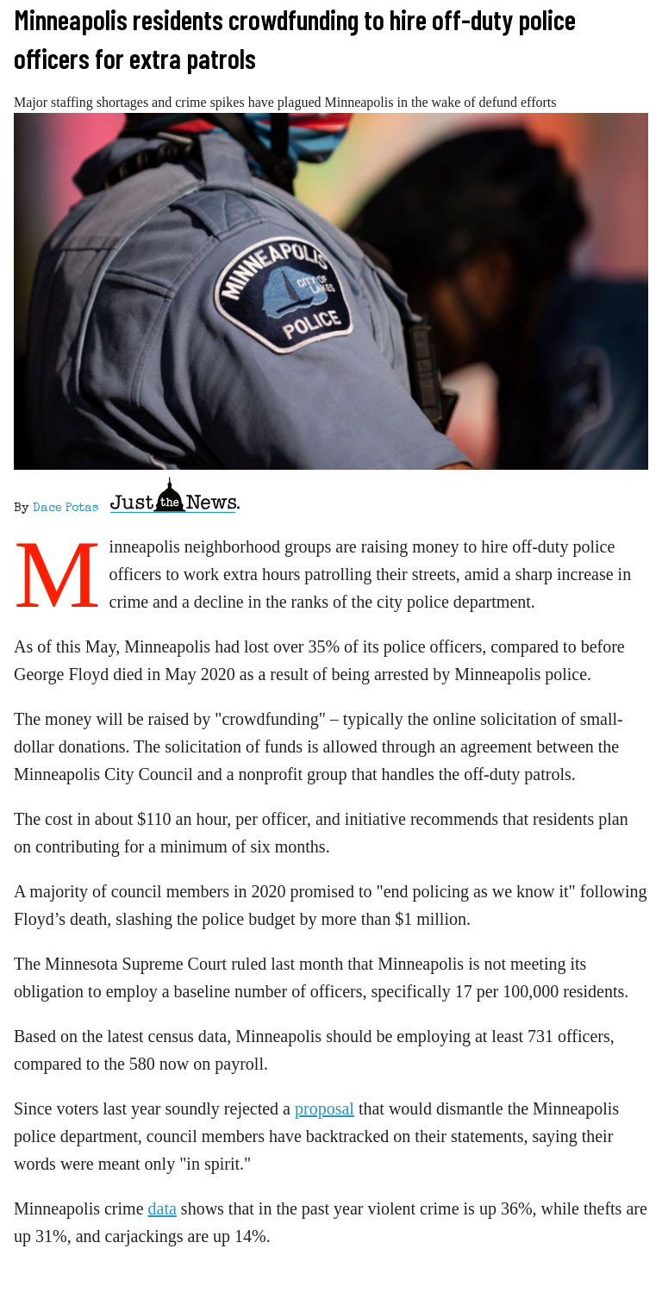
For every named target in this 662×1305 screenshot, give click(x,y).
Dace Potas (65, 509)
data (162, 1208)
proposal (324, 1108)
